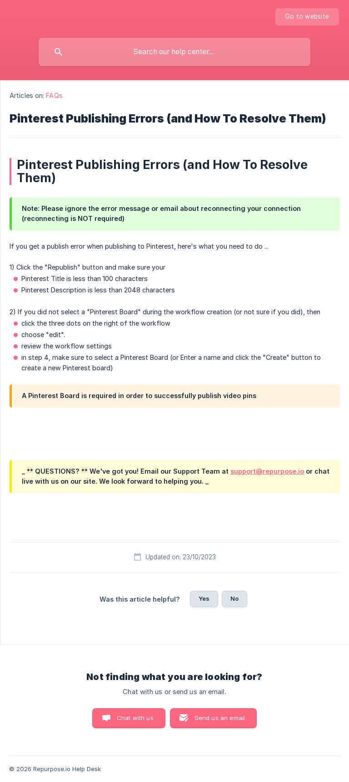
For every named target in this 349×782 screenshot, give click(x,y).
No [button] (234, 598)
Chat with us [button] (135, 717)
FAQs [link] (54, 95)
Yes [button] (204, 598)
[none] (307, 17)
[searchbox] (174, 52)
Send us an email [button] (219, 717)
